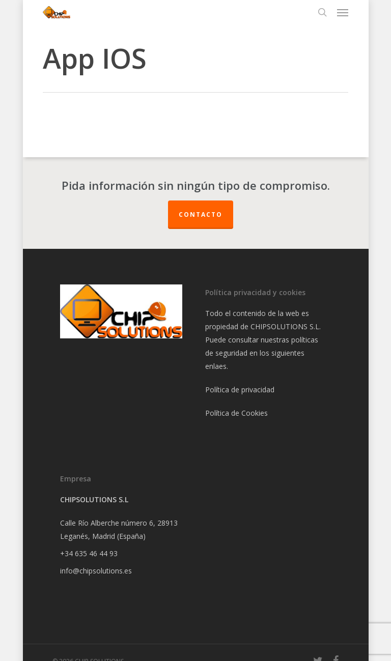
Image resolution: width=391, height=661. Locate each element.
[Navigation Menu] (342, 12)
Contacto (200, 214)
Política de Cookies (236, 413)
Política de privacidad (239, 389)
